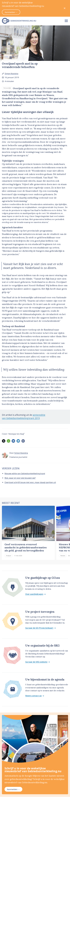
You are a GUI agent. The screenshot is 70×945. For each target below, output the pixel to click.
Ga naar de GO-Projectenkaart (40, 628)
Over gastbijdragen (35, 594)
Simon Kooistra (11, 73)
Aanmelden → (13, 789)
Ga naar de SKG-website (37, 662)
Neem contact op (34, 696)
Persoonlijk (7, 88)
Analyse (8, 556)
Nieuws (62, 556)
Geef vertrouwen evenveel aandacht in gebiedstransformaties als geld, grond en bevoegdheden (26, 547)
